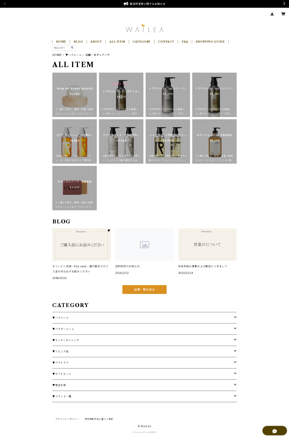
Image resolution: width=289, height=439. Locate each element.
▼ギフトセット (62, 374)
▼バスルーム (73, 55)
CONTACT (166, 41)
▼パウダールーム (63, 329)
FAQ (185, 41)
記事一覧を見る (144, 289)
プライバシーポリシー (67, 419)
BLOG (78, 41)
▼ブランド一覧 (62, 396)
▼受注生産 (59, 385)
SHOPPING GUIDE (210, 41)
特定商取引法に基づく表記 (99, 419)
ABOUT (96, 41)
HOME (61, 41)
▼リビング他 (60, 351)
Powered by (144, 432)
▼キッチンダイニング (65, 340)
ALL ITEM (117, 41)
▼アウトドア (60, 362)
